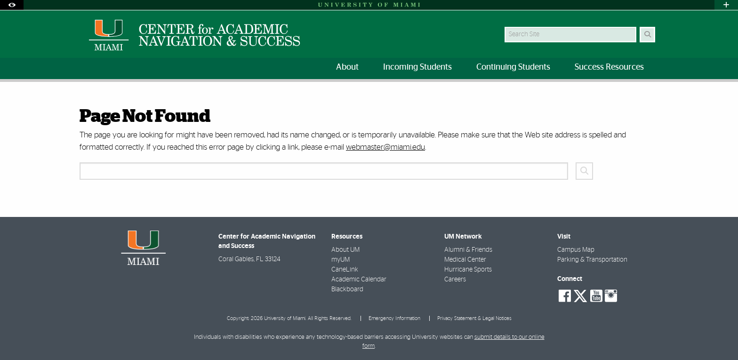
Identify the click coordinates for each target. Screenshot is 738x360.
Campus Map (575, 250)
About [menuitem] (347, 67)
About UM (345, 250)
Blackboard (347, 289)
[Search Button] (647, 34)
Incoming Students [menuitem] (417, 67)
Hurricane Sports (468, 269)
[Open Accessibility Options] (12, 5)
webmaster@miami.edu (385, 147)
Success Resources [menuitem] (609, 67)
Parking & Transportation (592, 259)
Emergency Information (394, 318)
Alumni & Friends (468, 250)
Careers (455, 279)
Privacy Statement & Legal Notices (474, 318)
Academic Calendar (358, 279)
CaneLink (344, 269)
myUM (340, 259)
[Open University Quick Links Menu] (726, 5)
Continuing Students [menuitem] (513, 67)
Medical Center (465, 259)
